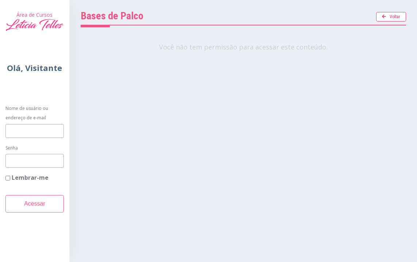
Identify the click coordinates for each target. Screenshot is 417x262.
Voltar (391, 16)
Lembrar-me (27, 178)
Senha (11, 148)
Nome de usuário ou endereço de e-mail (26, 113)
